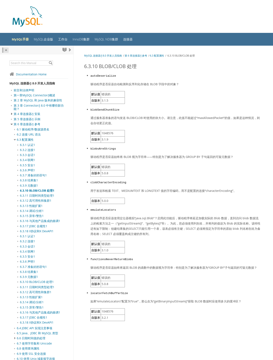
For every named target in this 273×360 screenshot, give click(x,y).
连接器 (134, 39)
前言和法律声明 (24, 91)
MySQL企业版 (46, 39)
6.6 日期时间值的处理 (31, 339)
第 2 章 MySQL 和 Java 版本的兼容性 (38, 101)
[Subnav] (15, 130)
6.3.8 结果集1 (29, 181)
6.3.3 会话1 (27, 155)
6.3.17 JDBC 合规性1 (33, 227)
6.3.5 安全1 (27, 166)
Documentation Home (28, 75)
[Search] (50, 63)
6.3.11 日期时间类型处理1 (37, 196)
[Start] (65, 50)
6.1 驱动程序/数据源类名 (33, 130)
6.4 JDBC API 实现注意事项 (34, 329)
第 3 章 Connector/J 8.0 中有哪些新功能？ (39, 107)
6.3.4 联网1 (27, 161)
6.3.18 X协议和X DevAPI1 (37, 232)
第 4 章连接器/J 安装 (27, 114)
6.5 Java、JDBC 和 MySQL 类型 (37, 334)
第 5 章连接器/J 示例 (27, 120)
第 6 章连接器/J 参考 (27, 125)
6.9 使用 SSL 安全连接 (31, 354)
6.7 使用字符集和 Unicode (34, 344)
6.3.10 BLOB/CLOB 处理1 (37, 191)
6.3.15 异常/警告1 (32, 216)
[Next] (69, 50)
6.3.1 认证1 (27, 145)
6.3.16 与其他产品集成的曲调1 (40, 221)
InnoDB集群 (85, 39)
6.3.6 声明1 (27, 171)
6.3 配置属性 (25, 140)
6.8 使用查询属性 (28, 349)
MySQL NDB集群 (111, 39)
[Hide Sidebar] (5, 50)
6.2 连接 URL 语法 (29, 135)
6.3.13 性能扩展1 (31, 206)
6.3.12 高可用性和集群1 (35, 201)
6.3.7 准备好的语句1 (33, 176)
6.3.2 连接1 (27, 150)
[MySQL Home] (27, 16)
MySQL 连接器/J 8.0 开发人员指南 (32, 84)
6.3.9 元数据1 (29, 186)
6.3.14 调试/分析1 (32, 211)
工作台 (66, 39)
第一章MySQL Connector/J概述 (34, 96)
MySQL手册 (22, 39)
